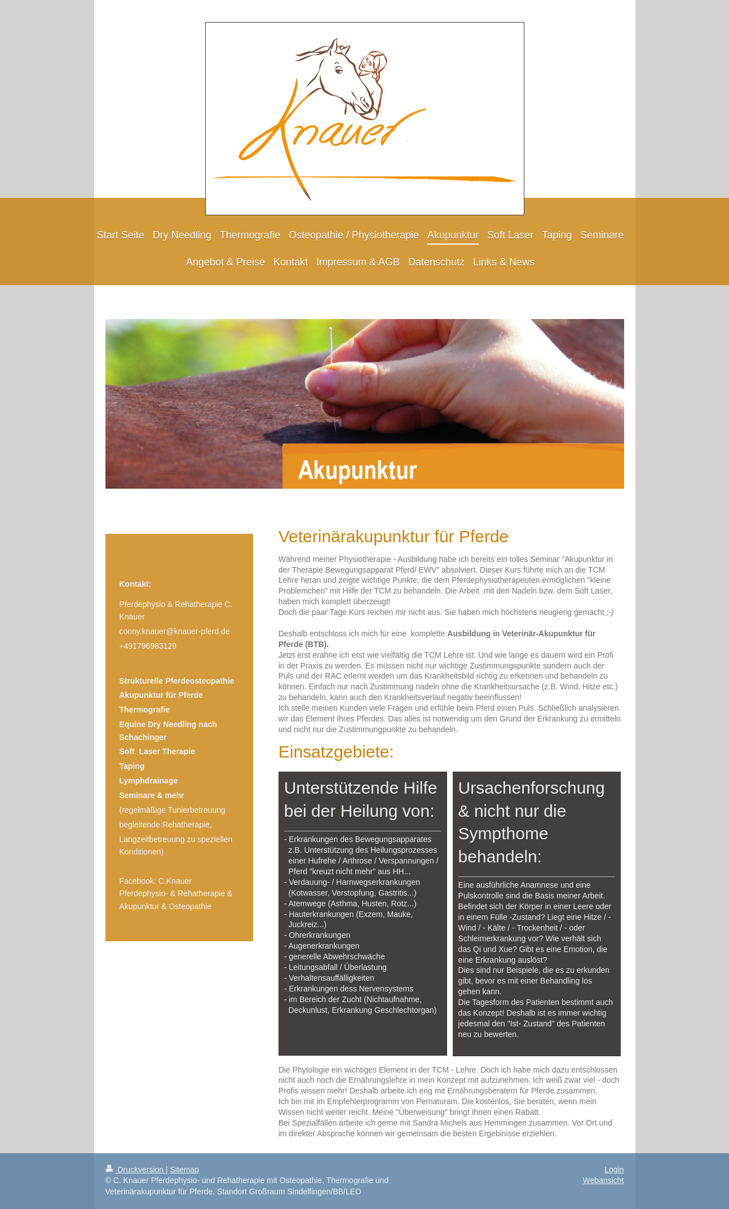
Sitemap (184, 1169)
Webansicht (603, 1180)
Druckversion (135, 1169)
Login (614, 1169)
